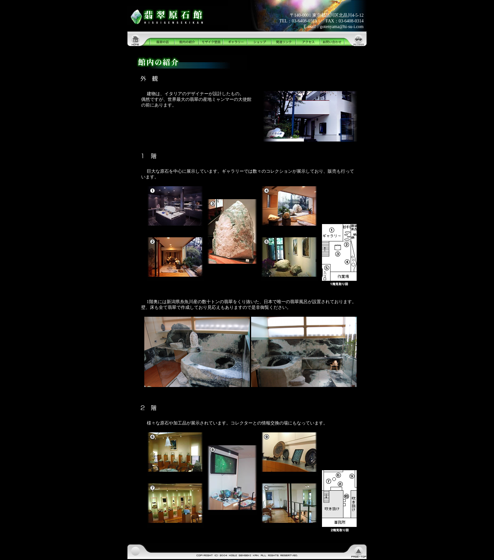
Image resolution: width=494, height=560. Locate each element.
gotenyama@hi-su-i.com (342, 26)
